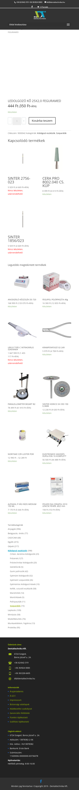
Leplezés (12, 610)
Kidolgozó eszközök (46, 133)
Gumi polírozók (17, 571)
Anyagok (12, 529)
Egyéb (10, 542)
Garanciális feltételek (20, 713)
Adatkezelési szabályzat (21, 708)
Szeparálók (61, 133)
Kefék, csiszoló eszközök (21, 588)
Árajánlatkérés (16, 691)
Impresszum (15, 700)
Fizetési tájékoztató (19, 717)
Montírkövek (15, 597)
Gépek (11, 546)
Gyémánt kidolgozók (19, 575)
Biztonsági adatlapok (19, 704)
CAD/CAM (12, 537)
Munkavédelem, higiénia (19, 623)
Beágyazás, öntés (16, 533)
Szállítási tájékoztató (19, 721)
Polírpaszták (15, 601)
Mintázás (12, 614)
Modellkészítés (15, 619)
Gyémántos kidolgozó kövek (23, 584)
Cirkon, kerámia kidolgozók (22, 554)
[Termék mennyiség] (17, 121)
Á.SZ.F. (13, 695)
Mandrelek (15, 593)
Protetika (12, 627)
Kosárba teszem (42, 121)
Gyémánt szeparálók (19, 580)
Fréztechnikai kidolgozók (21, 562)
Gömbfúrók (15, 567)
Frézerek (14, 558)
